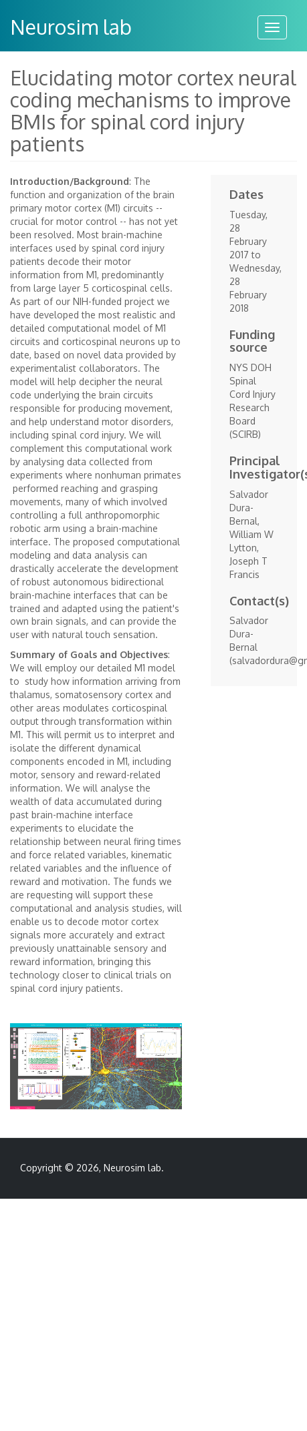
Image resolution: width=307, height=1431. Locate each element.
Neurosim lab (71, 26)
